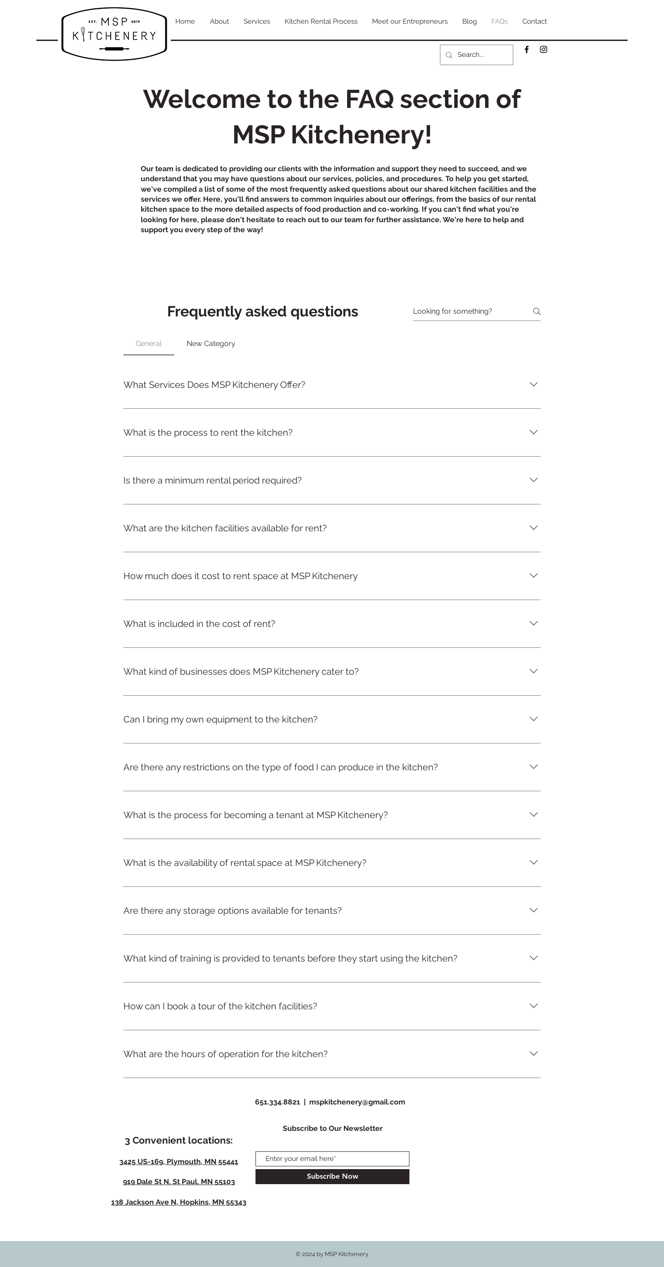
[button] (256, 21)
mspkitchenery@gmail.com (357, 1102)
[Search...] (476, 55)
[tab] (148, 344)
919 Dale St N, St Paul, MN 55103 (179, 1181)
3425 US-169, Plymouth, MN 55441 (178, 1161)
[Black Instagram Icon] (543, 49)
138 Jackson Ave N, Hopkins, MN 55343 (178, 1202)
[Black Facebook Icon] (526, 49)
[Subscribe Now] (332, 1176)
